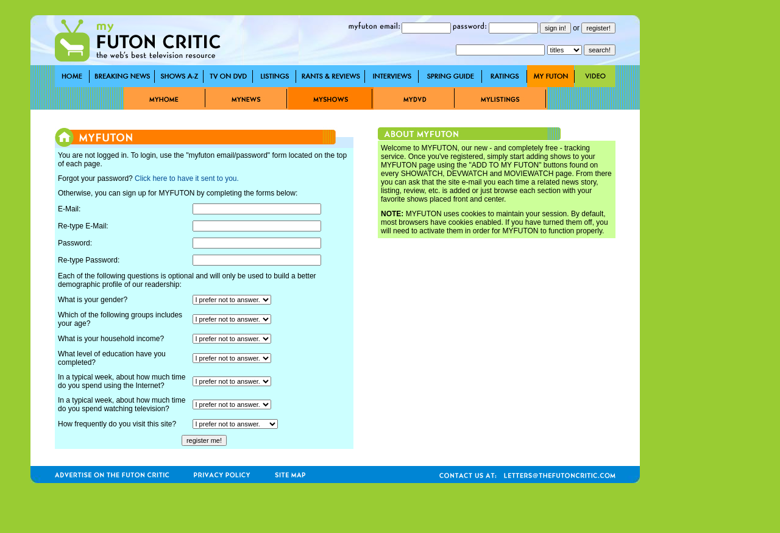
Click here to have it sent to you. (187, 178)
